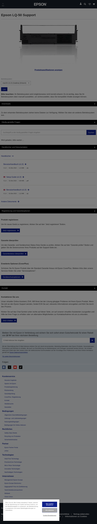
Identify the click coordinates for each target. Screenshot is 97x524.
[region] (31, 510)
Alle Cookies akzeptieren (50, 504)
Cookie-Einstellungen (49, 515)
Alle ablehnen (49, 510)
